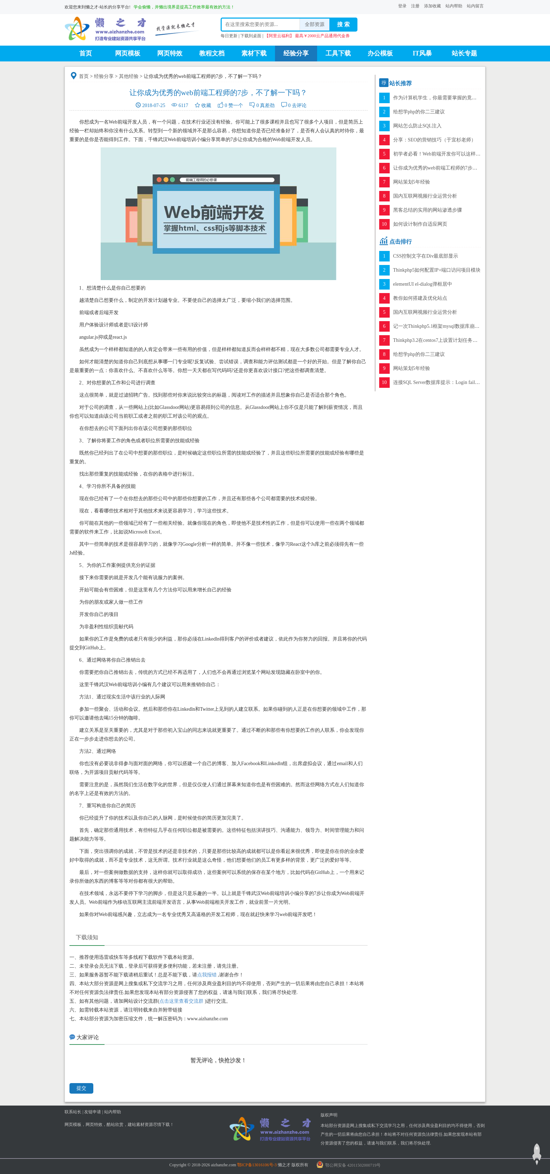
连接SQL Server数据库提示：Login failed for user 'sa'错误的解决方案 (465, 382)
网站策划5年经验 (411, 182)
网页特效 (169, 53)
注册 (415, 6)
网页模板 (127, 53)
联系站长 (73, 1111)
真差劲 (267, 105)
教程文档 (211, 53)
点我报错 (207, 974)
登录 (402, 6)
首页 (85, 53)
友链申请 (92, 1111)
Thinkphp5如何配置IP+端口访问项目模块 (437, 270)
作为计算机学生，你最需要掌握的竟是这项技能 (444, 97)
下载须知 (87, 937)
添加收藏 (432, 6)
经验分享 (296, 53)
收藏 (206, 105)
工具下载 (338, 53)
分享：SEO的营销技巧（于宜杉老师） (434, 139)
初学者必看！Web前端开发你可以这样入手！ (441, 154)
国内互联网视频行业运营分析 (425, 196)
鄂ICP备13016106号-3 (257, 1164)
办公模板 (380, 53)
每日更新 (229, 35)
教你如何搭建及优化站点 (420, 298)
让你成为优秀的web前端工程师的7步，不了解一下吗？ (452, 168)
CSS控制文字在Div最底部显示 (425, 256)
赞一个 (235, 105)
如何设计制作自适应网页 (420, 224)
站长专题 (464, 53)
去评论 (299, 105)
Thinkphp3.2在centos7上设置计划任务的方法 (440, 340)
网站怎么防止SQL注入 (417, 125)
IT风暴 (422, 53)
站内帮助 (453, 6)
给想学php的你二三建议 (419, 111)
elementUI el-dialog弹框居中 (422, 284)
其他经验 (129, 76)
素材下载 (254, 53)
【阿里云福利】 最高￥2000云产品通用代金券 (307, 35)
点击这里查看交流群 (181, 1001)
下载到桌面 (250, 35)
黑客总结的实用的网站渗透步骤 (427, 210)
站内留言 (475, 6)
